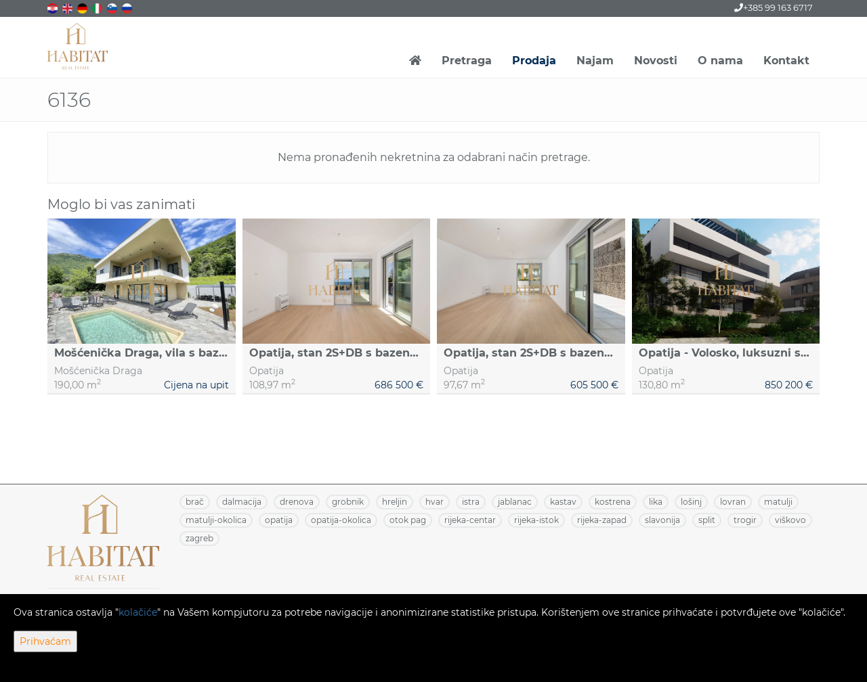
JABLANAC (515, 502)
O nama (720, 60)
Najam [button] (595, 60)
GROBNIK (348, 502)
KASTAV (563, 502)
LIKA (655, 502)
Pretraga (467, 60)
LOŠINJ (691, 502)
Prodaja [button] (534, 60)
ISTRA (471, 502)
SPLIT (706, 520)
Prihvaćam (45, 641)
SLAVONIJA (662, 520)
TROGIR (745, 520)
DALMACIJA (241, 502)
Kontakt (786, 60)
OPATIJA (279, 520)
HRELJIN (394, 502)
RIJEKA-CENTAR (470, 520)
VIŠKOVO (790, 520)
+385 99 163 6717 (773, 7)
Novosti (655, 60)
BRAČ (195, 502)
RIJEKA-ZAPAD (602, 520)
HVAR (434, 502)
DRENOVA (297, 502)
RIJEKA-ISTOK (536, 520)
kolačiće (138, 612)
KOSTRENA (613, 502)
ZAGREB (199, 538)
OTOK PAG (407, 520)
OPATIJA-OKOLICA (341, 520)
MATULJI (778, 502)
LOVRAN (733, 502)
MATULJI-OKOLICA (216, 520)
